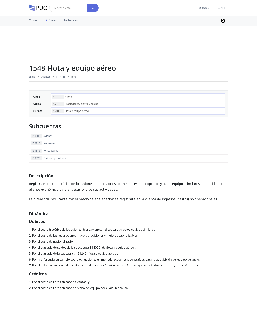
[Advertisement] (128, 37)
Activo (62, 97)
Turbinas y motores (48, 158)
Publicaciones (71, 20)
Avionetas (43, 143)
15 (64, 76)
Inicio (33, 20)
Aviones (41, 136)
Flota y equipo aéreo (70, 111)
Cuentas (203, 7)
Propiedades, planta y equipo (75, 104)
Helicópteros (44, 151)
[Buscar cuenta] (93, 8)
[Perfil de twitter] (223, 21)
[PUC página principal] (38, 8)
